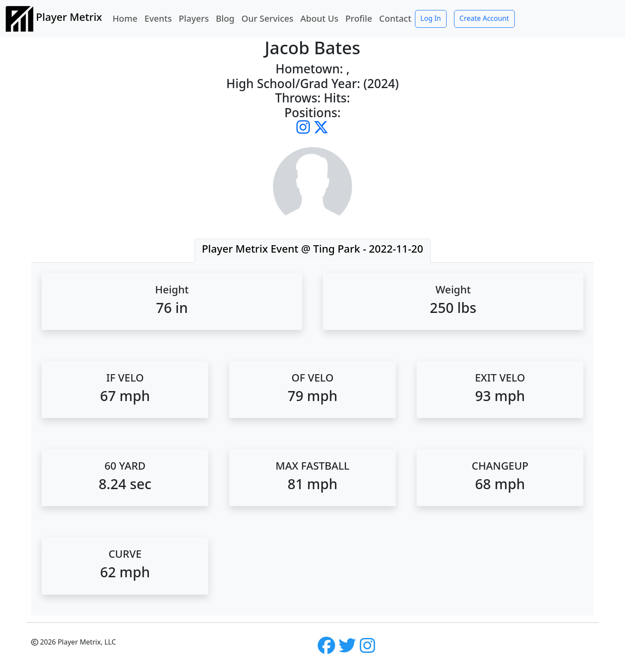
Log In (431, 18)
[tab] (312, 251)
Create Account (484, 18)
